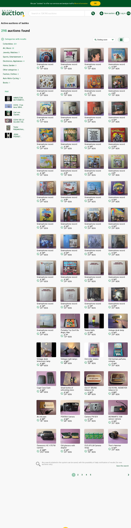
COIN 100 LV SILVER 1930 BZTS (18, 121)
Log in (123, 13)
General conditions (77, 516)
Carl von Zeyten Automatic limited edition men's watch (18, 113)
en (128, 13)
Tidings (47, 521)
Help (65, 516)
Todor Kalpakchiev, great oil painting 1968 (19, 128)
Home (46, 516)
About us (56, 521)
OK (95, 3)
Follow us (81, 521)
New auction (109, 13)
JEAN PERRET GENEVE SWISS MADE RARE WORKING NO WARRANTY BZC (19, 135)
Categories (55, 516)
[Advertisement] (13, 185)
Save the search (122, 466)
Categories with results (15, 39)
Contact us (67, 521)
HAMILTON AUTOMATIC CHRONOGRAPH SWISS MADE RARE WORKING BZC (19, 99)
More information (81, 3)
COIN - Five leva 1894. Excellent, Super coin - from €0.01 (18, 106)
